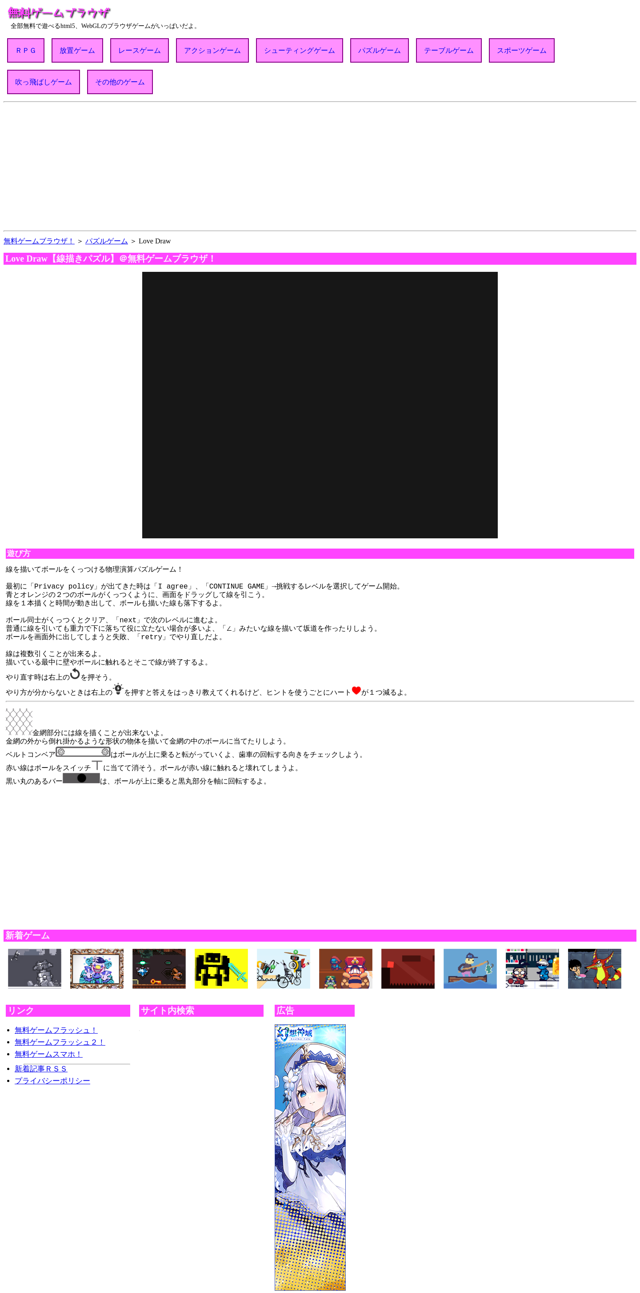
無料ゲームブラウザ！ (39, 241)
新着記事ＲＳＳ (41, 1063)
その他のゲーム (120, 82)
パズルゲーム (379, 50)
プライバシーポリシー (52, 1075)
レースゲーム (139, 50)
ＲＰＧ (25, 50)
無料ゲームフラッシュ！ (56, 1025)
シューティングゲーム (299, 50)
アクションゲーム (212, 50)
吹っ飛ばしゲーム (43, 82)
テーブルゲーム (449, 50)
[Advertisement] (320, 165)
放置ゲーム (77, 50)
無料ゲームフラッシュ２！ (60, 1037)
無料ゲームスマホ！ (49, 1049)
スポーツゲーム (522, 50)
